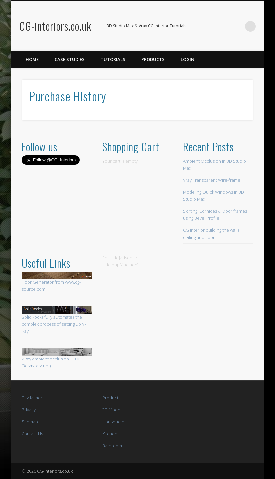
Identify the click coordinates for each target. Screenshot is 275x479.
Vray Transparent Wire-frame (211, 180)
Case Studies (70, 59)
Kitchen (109, 434)
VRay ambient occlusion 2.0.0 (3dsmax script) (57, 358)
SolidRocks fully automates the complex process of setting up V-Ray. (54, 324)
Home (32, 59)
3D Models (112, 410)
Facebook (223, 26)
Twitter (236, 26)
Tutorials (113, 59)
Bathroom (112, 446)
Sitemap (30, 422)
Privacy (29, 410)
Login (187, 59)
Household (113, 422)
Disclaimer (32, 398)
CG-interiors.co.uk (55, 26)
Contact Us (32, 434)
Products (153, 59)
